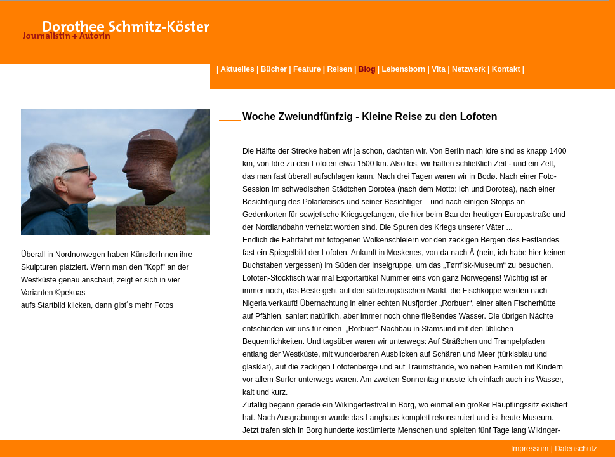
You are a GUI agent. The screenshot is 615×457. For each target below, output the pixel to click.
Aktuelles (237, 69)
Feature (307, 69)
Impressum (529, 448)
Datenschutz (576, 448)
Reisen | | (354, 69)
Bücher (274, 69)
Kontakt (506, 69)
